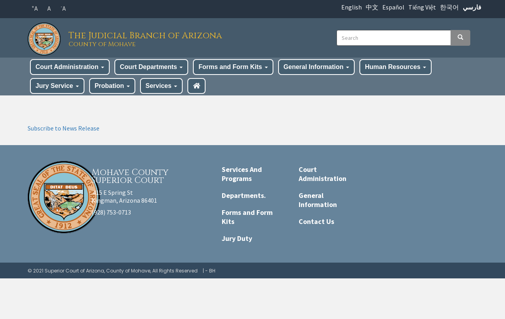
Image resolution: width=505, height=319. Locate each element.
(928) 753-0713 (111, 212)
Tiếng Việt (422, 7)
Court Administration (70, 66)
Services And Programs (242, 174)
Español (393, 7)
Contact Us (316, 221)
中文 (372, 7)
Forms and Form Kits (232, 66)
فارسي (472, 7)
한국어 (449, 7)
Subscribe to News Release (63, 128)
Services (161, 85)
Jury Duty (237, 238)
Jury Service (57, 85)
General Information (316, 66)
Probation (112, 85)
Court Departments (151, 66)
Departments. (244, 195)
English (351, 7)
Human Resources (395, 66)
